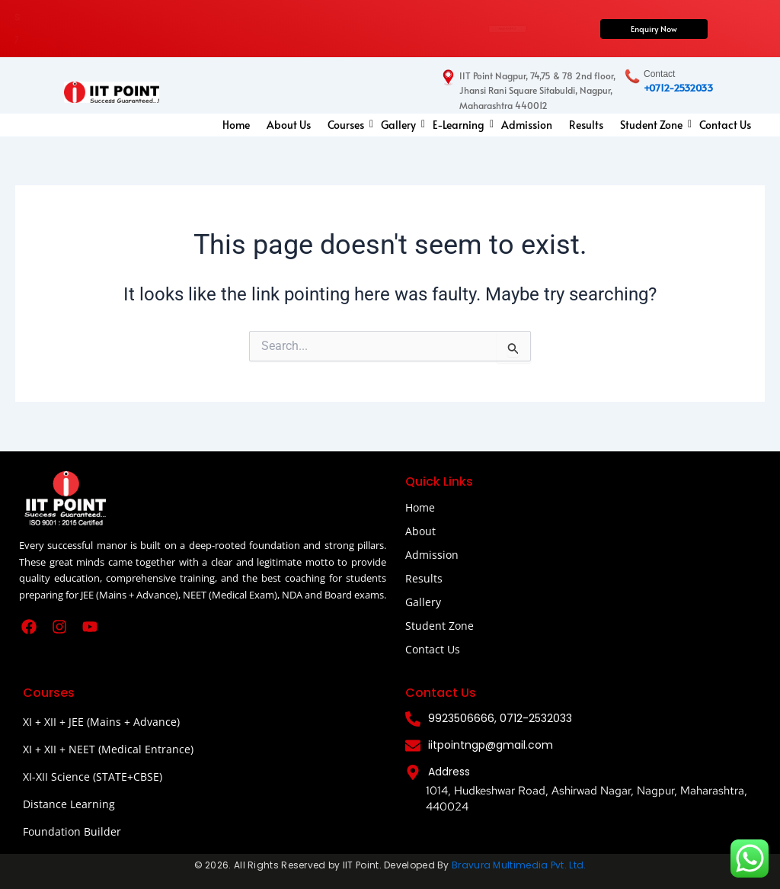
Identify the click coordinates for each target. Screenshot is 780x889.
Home (236, 124)
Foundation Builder (72, 831)
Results (586, 124)
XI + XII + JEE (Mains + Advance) (101, 721)
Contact (659, 74)
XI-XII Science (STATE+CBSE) (92, 776)
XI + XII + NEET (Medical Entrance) (108, 749)
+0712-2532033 (678, 88)
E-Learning (460, 124)
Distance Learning (69, 804)
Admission (526, 124)
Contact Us (725, 124)
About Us (289, 124)
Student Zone (653, 124)
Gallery (400, 124)
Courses (348, 124)
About (420, 531)
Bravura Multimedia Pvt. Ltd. (519, 865)
